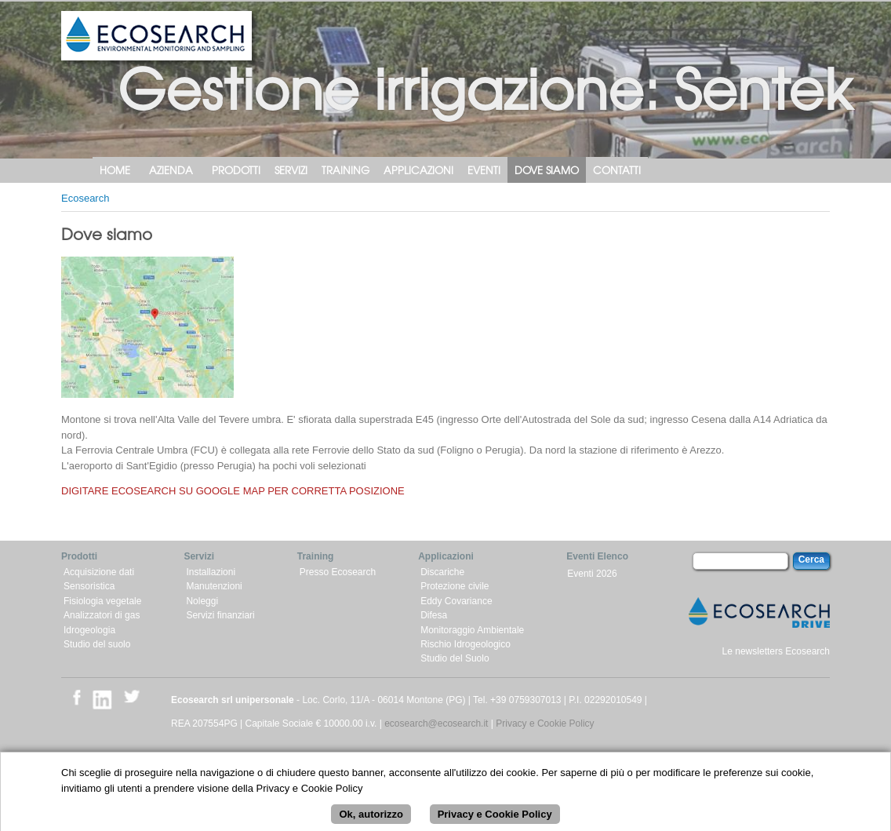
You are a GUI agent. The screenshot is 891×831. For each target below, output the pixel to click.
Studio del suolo (97, 644)
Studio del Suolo (454, 658)
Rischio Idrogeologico (465, 644)
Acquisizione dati (99, 572)
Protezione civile (454, 586)
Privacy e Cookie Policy (545, 723)
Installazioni (210, 572)
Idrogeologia (89, 630)
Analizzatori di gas (102, 615)
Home (115, 169)
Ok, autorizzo (371, 821)
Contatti (617, 169)
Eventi (483, 169)
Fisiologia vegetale (102, 601)
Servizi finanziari (220, 615)
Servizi (291, 169)
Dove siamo (547, 169)
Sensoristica (89, 586)
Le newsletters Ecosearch (776, 651)
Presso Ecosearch (338, 572)
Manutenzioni (214, 586)
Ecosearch (85, 198)
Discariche (442, 572)
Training (345, 169)
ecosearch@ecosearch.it (436, 723)
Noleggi (202, 601)
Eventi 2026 (591, 573)
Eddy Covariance (456, 601)
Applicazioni (418, 169)
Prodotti (236, 169)
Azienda (171, 169)
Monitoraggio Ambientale (472, 630)
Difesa (433, 615)
